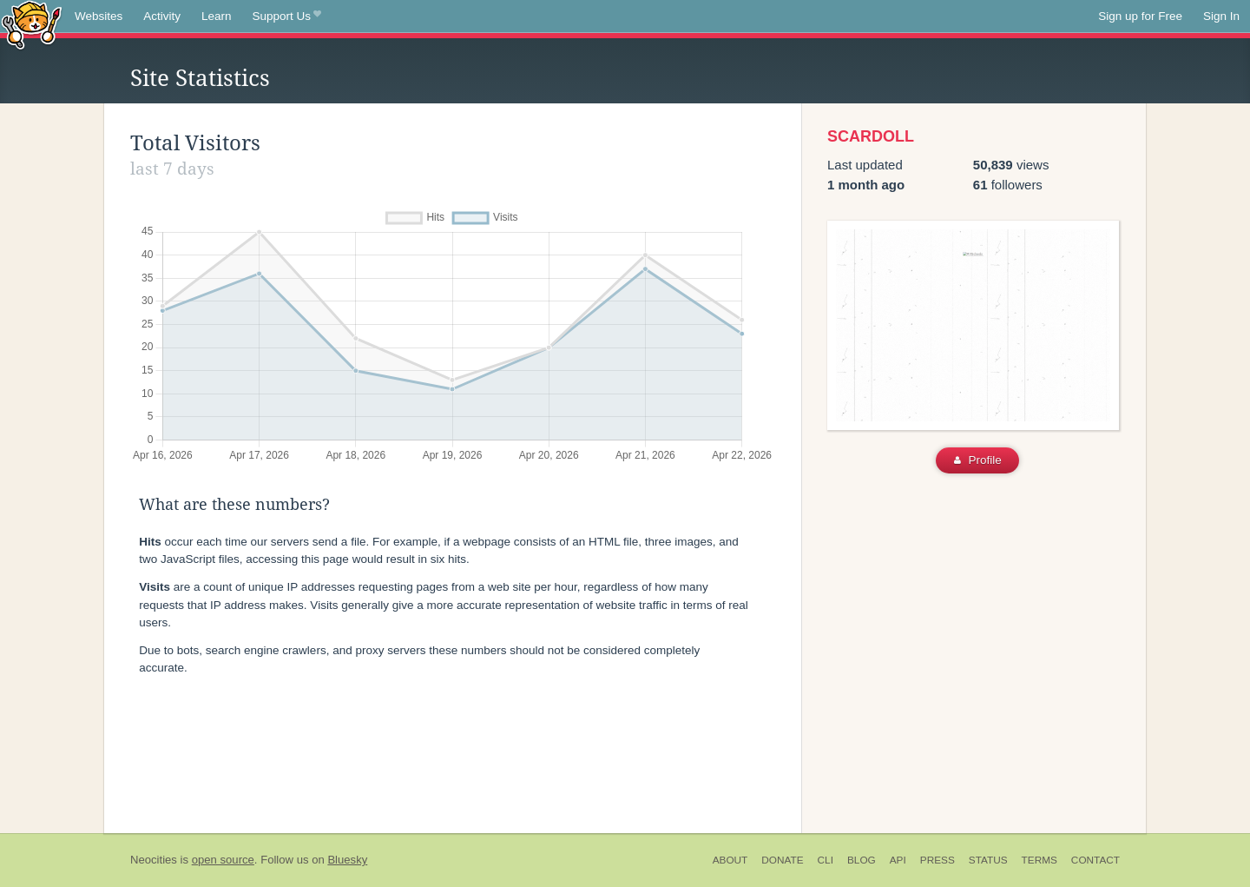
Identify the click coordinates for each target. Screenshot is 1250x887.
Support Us (287, 16)
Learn (216, 16)
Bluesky (347, 859)
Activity (162, 16)
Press (937, 860)
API (898, 860)
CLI (825, 860)
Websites (98, 16)
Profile (978, 460)
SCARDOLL (870, 136)
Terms (1039, 860)
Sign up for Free (1140, 16)
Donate (782, 860)
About (730, 860)
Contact (1095, 860)
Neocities (153, 859)
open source (223, 859)
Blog (861, 860)
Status (988, 860)
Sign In (1221, 16)
